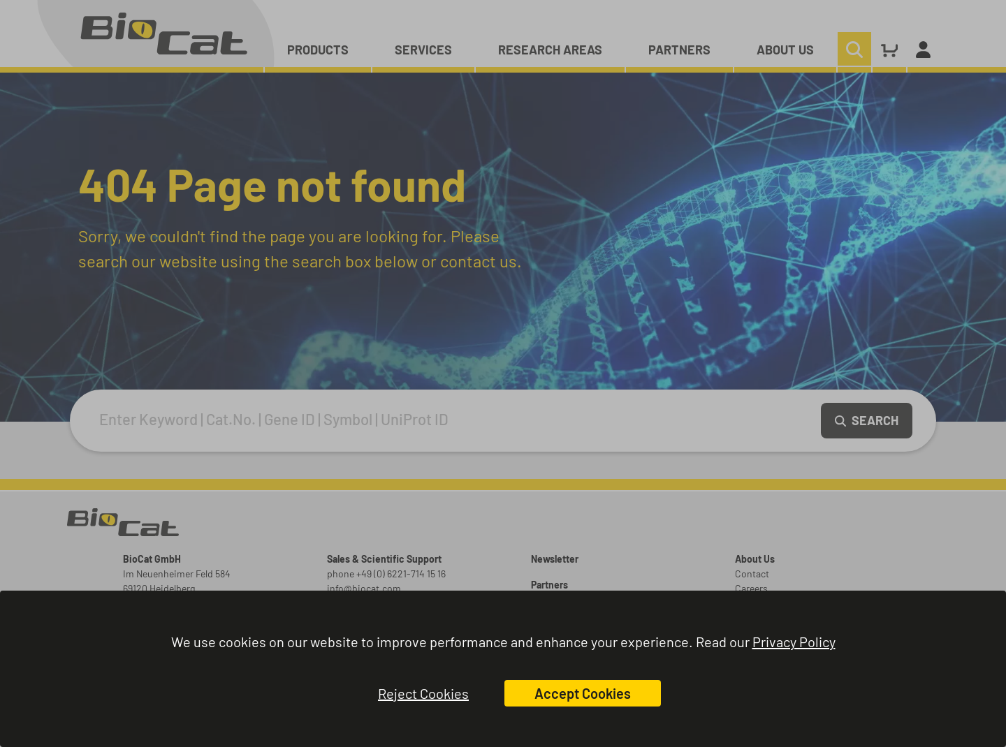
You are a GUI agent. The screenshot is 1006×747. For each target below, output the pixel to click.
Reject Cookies (423, 693)
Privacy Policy (794, 641)
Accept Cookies (582, 693)
